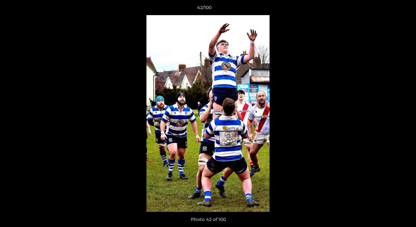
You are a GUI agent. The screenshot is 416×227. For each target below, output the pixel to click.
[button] (389, 9)
